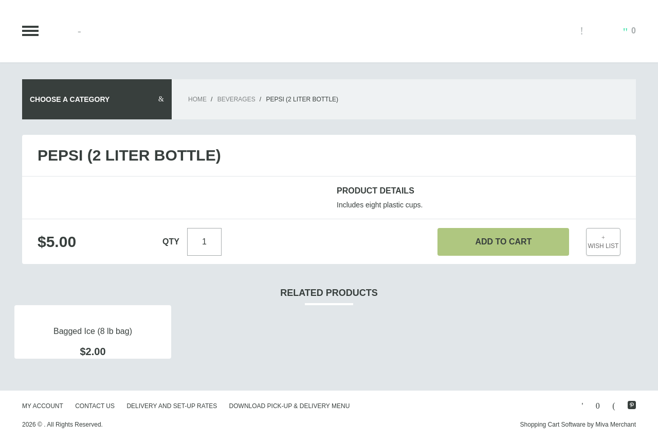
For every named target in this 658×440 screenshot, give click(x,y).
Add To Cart (503, 241)
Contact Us (95, 406)
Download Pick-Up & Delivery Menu (289, 406)
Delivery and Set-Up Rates (171, 406)
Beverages (236, 99)
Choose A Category (69, 99)
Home (197, 99)
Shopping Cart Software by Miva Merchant (578, 424)
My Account (42, 406)
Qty (170, 241)
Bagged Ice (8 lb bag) (92, 331)
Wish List (603, 242)
